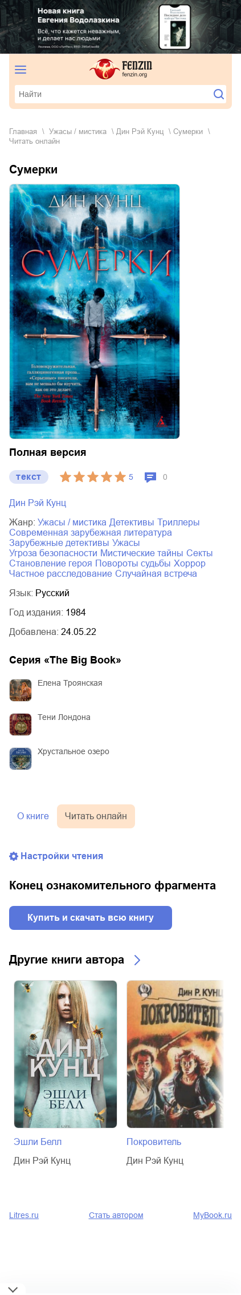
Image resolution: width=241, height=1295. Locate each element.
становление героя (50, 563)
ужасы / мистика (78, 131)
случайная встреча (156, 573)
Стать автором (116, 1215)
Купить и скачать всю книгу (90, 917)
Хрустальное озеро (73, 751)
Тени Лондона (64, 717)
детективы (131, 522)
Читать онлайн (96, 816)
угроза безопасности (53, 553)
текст (29, 476)
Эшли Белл (38, 1142)
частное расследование (60, 573)
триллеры (178, 522)
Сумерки (188, 131)
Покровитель (153, 1142)
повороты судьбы (133, 563)
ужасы (126, 543)
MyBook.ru (212, 1215)
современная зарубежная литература (90, 532)
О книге (33, 816)
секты (199, 553)
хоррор (190, 563)
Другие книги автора (66, 959)
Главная (23, 131)
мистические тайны (141, 553)
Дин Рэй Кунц (140, 131)
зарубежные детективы (59, 543)
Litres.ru (24, 1215)
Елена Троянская (70, 682)
